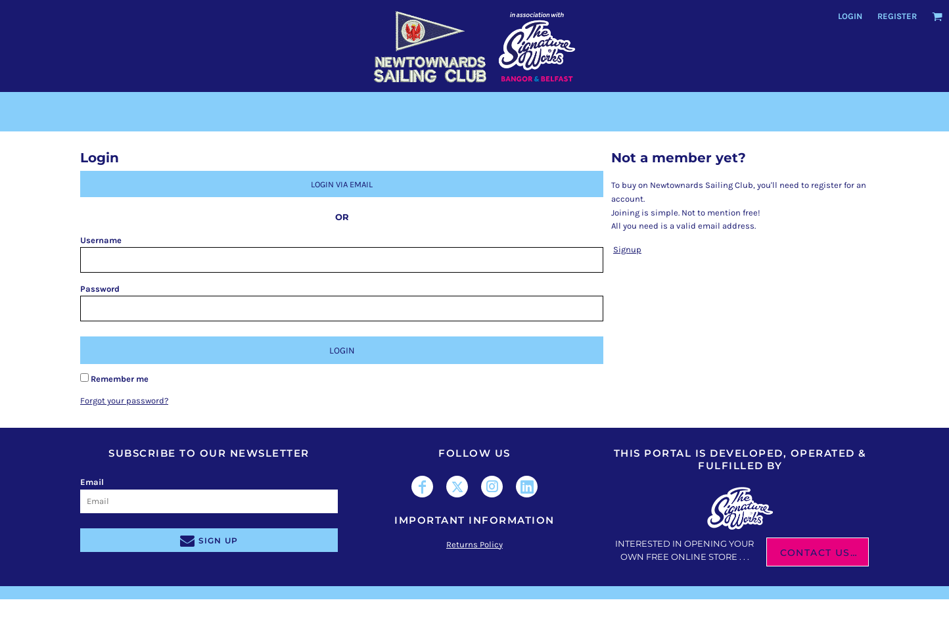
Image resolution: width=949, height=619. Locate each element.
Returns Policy (474, 544)
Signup (627, 249)
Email (92, 482)
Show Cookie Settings (474, 609)
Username (101, 240)
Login (850, 16)
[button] (937, 16)
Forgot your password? (124, 400)
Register (897, 16)
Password (100, 289)
